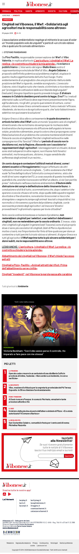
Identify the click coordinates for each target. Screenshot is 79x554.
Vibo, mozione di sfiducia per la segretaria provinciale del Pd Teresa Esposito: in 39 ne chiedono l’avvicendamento (40, 388)
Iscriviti (69, 455)
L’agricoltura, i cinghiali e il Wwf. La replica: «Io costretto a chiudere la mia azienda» (37, 62)
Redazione (10, 543)
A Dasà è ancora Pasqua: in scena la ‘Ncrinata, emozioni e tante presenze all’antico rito (37, 400)
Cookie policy (44, 543)
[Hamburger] (3, 4)
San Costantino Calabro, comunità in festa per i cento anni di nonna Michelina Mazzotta (39, 423)
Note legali (54, 543)
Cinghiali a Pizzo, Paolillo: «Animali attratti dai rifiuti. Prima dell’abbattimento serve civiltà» (34, 266)
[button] (74, 17)
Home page (6, 15)
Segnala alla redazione (23, 543)
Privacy (35, 543)
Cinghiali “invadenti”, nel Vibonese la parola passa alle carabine (37, 274)
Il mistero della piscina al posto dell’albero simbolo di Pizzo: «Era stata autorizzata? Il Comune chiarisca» (40, 412)
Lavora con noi (42, 545)
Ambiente (16, 15)
